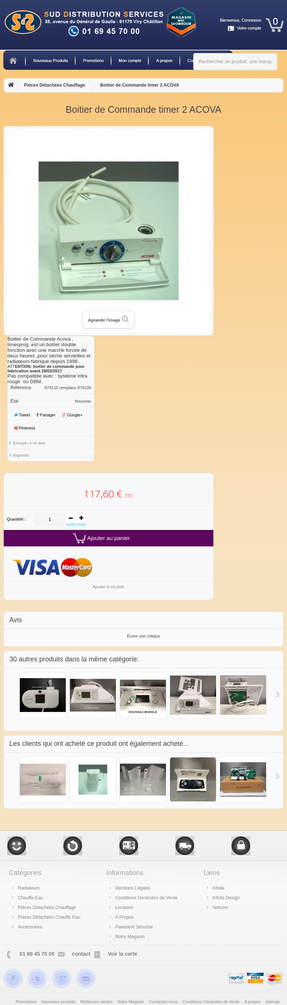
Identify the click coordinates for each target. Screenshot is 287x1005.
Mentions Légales (133, 888)
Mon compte (130, 60)
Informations (125, 873)
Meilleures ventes (97, 1001)
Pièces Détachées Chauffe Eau (49, 917)
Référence (20, 387)
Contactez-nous (164, 1001)
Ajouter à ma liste (108, 586)
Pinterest (24, 428)
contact (81, 954)
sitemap (272, 1001)
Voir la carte (122, 954)
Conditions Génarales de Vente (212, 1001)
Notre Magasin (130, 936)
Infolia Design (226, 897)
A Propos (124, 917)
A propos (164, 60)
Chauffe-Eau (30, 897)
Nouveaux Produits (50, 60)
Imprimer (21, 455)
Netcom (220, 907)
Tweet (22, 415)
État (14, 401)
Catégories (25, 873)
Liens (212, 873)
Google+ (72, 415)
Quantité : (16, 519)
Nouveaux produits (59, 1001)
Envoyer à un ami (29, 443)
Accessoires (30, 927)
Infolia (219, 888)
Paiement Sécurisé (134, 927)
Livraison (124, 907)
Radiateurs (29, 888)
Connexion (251, 20)
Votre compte (249, 28)
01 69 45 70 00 (36, 954)
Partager (46, 415)
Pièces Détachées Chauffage (54, 85)
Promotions (93, 60)
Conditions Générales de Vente (146, 897)
